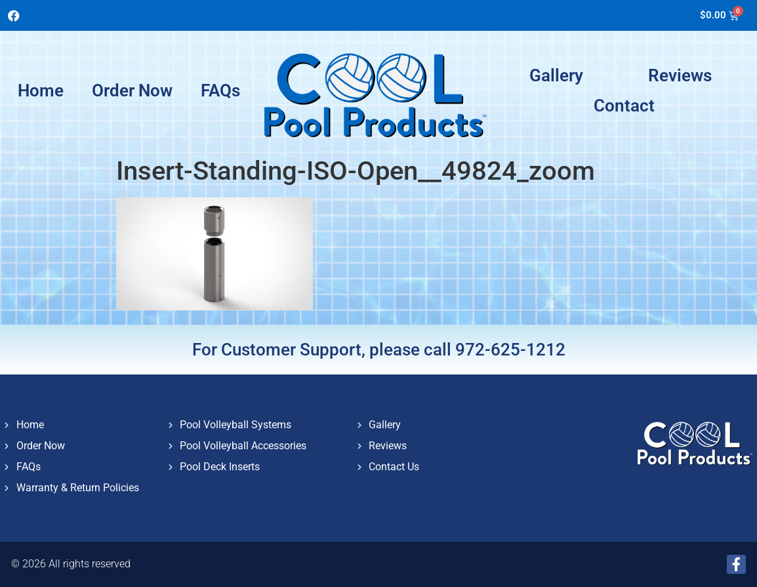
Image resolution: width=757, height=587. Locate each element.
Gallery (556, 75)
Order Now (132, 90)
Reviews (680, 75)
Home (41, 90)
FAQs (220, 90)
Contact (624, 105)
